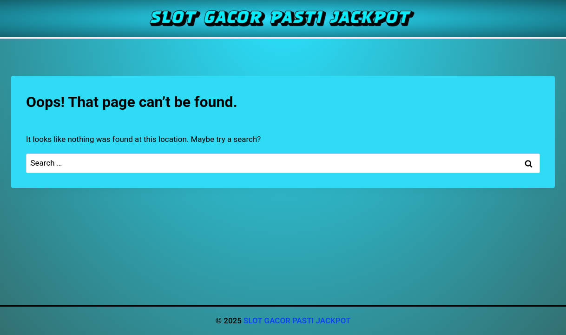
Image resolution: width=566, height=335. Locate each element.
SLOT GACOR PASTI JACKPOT (297, 320)
